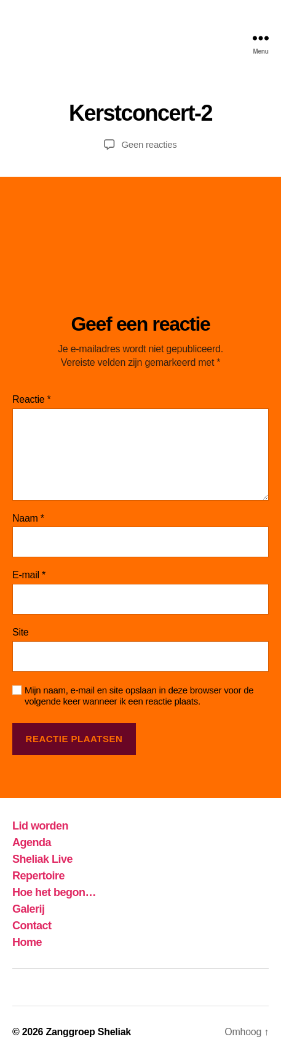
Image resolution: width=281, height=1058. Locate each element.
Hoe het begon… (54, 892)
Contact (32, 925)
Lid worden (40, 826)
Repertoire (38, 876)
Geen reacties (148, 144)
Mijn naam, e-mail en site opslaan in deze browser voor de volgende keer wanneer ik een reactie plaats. (139, 696)
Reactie (31, 399)
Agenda (31, 842)
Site (20, 632)
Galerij (28, 909)
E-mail (29, 575)
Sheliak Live (42, 859)
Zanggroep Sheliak (88, 1032)
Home (27, 942)
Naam (28, 518)
